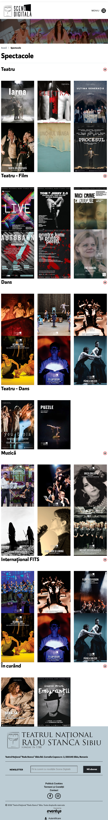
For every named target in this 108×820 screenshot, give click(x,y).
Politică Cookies (54, 783)
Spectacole (16, 47)
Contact (54, 790)
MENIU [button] (98, 10)
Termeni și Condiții (54, 787)
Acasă (4, 47)
